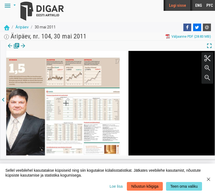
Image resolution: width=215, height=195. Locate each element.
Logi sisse (177, 5)
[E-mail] (207, 27)
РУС (209, 5)
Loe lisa (116, 186)
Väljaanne (13, 49)
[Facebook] (187, 27)
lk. (33, 49)
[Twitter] (197, 27)
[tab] (14, 50)
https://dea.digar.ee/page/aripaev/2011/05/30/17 (45, 64)
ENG (198, 5)
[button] (9, 5)
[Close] (208, 179)
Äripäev (22, 27)
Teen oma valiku (184, 186)
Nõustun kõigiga (144, 186)
